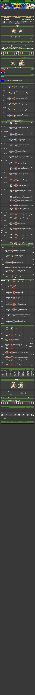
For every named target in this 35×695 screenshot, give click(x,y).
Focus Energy (2, 262)
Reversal (4, 119)
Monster (28, 57)
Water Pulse (2, 323)
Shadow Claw (6, 207)
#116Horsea (30, 418)
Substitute (5, 225)
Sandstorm (5, 177)
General (23, 19)
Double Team (5, 172)
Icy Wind (2, 301)
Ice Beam (5, 136)
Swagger (5, 220)
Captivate (2, 333)
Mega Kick (2, 349)
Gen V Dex (31, 21)
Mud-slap (2, 343)
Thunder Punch (2, 318)
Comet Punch (4, 85)
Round (5, 197)
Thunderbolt (5, 155)
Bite (3, 95)
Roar (4, 124)
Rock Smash (5, 227)
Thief (4, 194)
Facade (5, 187)
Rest (4, 189)
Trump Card (2, 274)
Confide (5, 235)
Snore (1, 313)
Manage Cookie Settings (25, 421)
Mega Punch (4, 102)
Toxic (4, 126)
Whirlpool (2, 338)
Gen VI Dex (24, 21)
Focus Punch (2, 264)
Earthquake (5, 160)
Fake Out (4, 90)
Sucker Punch (4, 117)
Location (26, 19)
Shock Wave (2, 311)
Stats (29, 19)
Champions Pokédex (17, 23)
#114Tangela (5, 418)
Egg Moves (31, 19)
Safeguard (5, 148)
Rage (3, 100)
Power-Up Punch (5, 232)
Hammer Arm (2, 269)
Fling (4, 202)
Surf (4, 240)
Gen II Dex (17, 22)
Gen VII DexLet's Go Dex (17, 21)
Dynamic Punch (2, 360)
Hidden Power (6, 131)
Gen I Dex (24, 22)
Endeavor (2, 259)
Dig (4, 165)
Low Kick (2, 306)
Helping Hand (2, 296)
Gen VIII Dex (10, 21)
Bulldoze (5, 215)
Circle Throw (2, 247)
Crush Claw (2, 252)
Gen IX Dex (4, 21)
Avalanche (2, 330)
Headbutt (2, 346)
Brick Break (5, 170)
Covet (1, 284)
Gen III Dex (10, 22)
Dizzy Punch (4, 107)
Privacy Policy (20, 421)
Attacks (28, 19)
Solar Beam (5, 153)
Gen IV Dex (4, 22)
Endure (3, 112)
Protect (5, 143)
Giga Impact (5, 212)
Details (32, 68)
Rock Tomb (5, 182)
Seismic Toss (2, 354)
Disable (2, 254)
